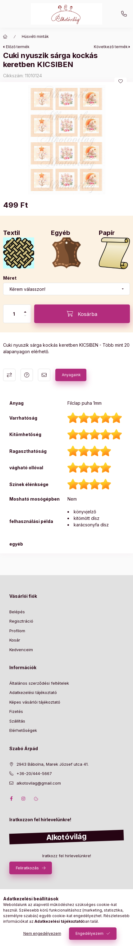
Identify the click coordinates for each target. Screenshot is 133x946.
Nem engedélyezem (42, 933)
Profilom (17, 630)
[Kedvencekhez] (120, 81)
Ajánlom (44, 375)
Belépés (17, 611)
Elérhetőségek (23, 730)
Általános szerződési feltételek (39, 683)
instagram (23, 798)
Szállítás (17, 721)
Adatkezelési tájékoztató (33, 692)
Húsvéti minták (35, 36)
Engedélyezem (89, 933)
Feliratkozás (27, 867)
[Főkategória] (5, 36)
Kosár (14, 639)
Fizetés (16, 711)
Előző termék (18, 46)
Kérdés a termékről (27, 375)
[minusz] (25, 316)
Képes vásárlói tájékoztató (34, 702)
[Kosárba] (82, 313)
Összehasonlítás (9, 375)
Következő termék (111, 46)
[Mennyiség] (14, 314)
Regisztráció (21, 621)
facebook (11, 798)
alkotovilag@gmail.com (38, 783)
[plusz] (25, 312)
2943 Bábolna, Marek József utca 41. (52, 764)
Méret (9, 278)
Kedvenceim (21, 649)
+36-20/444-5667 (124, 14)
